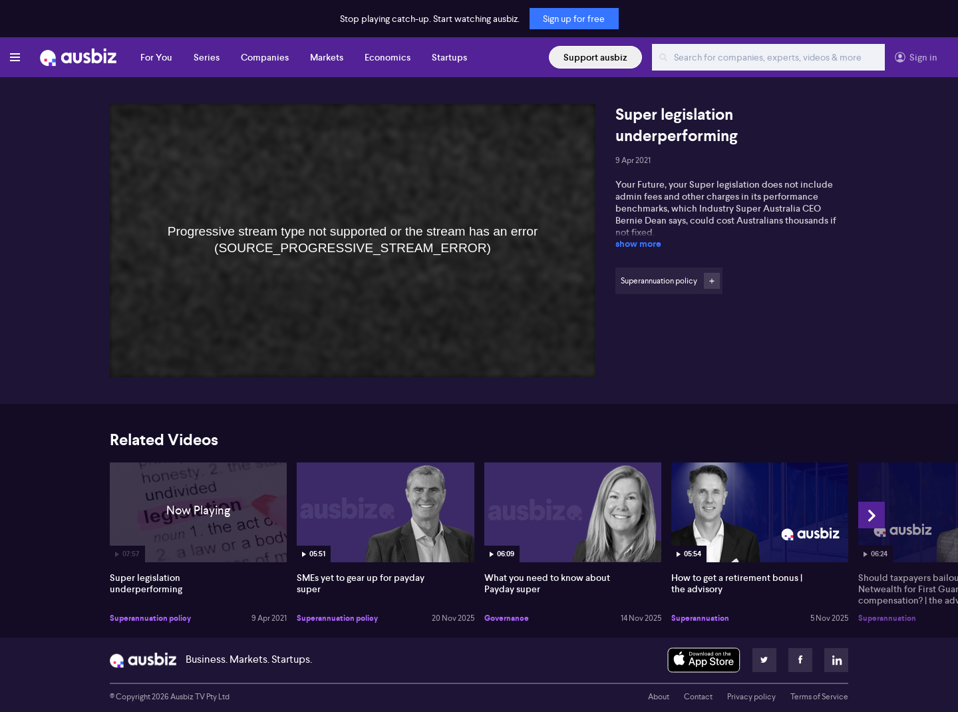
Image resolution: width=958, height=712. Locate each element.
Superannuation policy (150, 618)
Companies (265, 57)
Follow (712, 281)
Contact (698, 696)
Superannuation (700, 618)
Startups (449, 57)
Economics (387, 57)
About (658, 696)
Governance (506, 618)
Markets (326, 57)
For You (156, 57)
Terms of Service (819, 696)
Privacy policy (751, 696)
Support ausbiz (595, 57)
